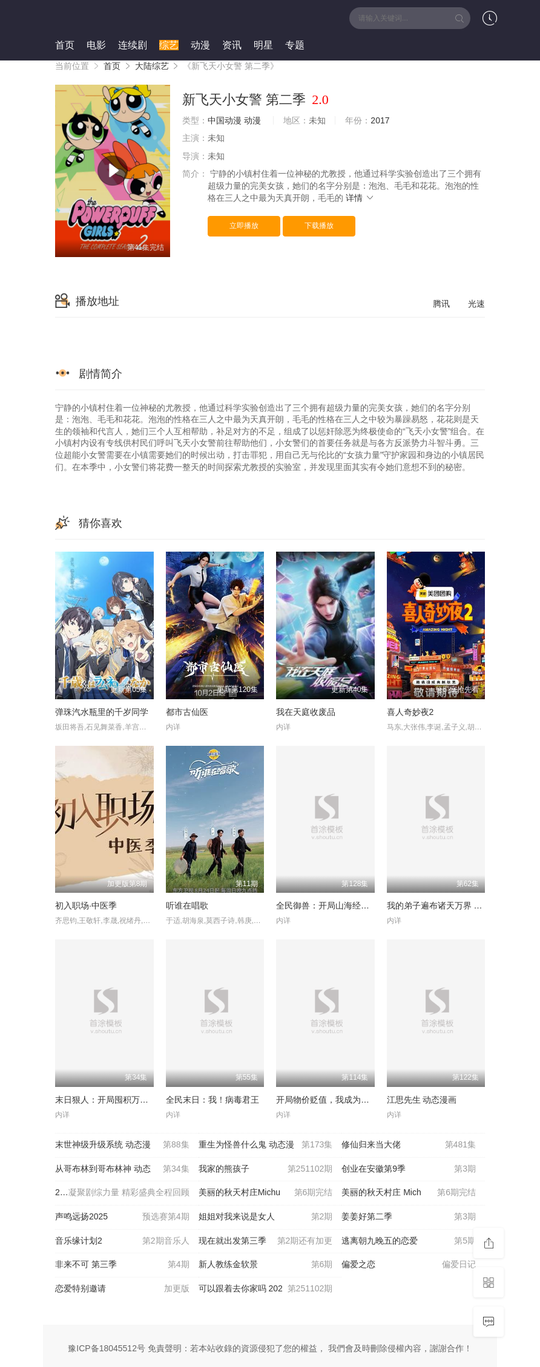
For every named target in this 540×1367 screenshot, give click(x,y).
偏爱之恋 (408, 1265)
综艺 (169, 45)
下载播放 (319, 225)
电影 (96, 45)
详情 (360, 198)
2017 (379, 120)
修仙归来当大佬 (408, 1145)
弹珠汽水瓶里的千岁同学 (101, 712)
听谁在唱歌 (187, 905)
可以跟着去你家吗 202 (266, 1289)
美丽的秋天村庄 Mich (408, 1193)
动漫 (200, 45)
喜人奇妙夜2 (410, 712)
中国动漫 (225, 120)
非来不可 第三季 (122, 1265)
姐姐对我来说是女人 (266, 1217)
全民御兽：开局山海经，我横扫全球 (344, 905)
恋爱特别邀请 (122, 1289)
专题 (295, 45)
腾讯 (441, 303)
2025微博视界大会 (122, 1193)
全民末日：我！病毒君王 (212, 1099)
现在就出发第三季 (266, 1241)
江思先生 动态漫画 (422, 1099)
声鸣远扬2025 (122, 1217)
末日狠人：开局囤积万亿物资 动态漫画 (128, 1099)
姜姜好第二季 (408, 1217)
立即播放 (243, 225)
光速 (476, 303)
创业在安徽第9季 (408, 1169)
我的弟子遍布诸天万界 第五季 (443, 905)
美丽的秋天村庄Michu (266, 1193)
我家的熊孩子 (266, 1169)
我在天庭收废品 (305, 712)
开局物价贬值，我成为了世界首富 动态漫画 (358, 1099)
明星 (263, 45)
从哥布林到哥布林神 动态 (122, 1169)
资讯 (232, 45)
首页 (64, 45)
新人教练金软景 (266, 1265)
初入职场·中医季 (86, 905)
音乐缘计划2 (122, 1241)
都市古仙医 (187, 712)
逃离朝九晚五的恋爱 (408, 1241)
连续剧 (132, 45)
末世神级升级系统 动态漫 (122, 1145)
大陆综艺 (152, 66)
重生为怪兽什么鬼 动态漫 (266, 1145)
